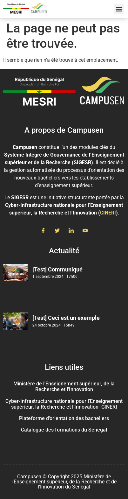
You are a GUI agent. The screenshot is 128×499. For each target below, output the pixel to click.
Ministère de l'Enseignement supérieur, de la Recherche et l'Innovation (64, 386)
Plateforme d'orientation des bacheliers (64, 418)
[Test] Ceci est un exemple (66, 317)
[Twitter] (57, 231)
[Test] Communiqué (57, 269)
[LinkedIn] (71, 231)
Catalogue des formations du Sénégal (64, 430)
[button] (119, 9)
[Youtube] (85, 231)
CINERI (108, 213)
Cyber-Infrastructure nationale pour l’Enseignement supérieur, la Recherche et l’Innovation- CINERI (64, 404)
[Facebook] (43, 231)
